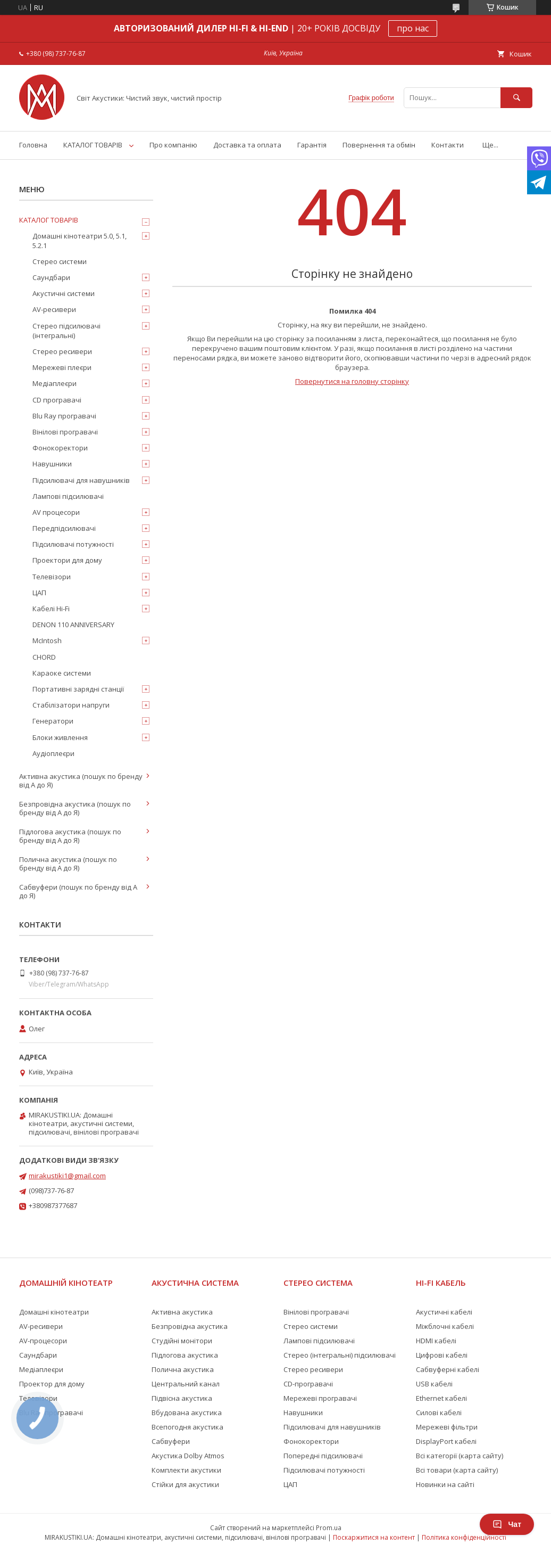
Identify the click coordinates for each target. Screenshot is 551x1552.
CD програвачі (56, 400)
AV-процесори (43, 1340)
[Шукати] (516, 97)
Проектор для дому (52, 1384)
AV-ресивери (54, 309)
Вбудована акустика (187, 1412)
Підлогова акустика (185, 1355)
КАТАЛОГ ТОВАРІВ (92, 145)
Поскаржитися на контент (374, 1537)
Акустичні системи (63, 293)
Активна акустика (182, 1312)
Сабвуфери (171, 1441)
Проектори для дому (67, 560)
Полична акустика (183, 1369)
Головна (33, 145)
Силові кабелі (439, 1412)
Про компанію (173, 145)
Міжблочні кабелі (445, 1326)
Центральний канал (186, 1384)
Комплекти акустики (186, 1470)
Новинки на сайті (445, 1484)
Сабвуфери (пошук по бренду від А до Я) (78, 891)
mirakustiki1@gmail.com (67, 1175)
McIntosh (47, 640)
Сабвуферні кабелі (447, 1369)
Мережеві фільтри (447, 1427)
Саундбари (51, 277)
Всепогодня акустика (187, 1427)
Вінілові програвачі (65, 432)
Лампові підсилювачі (68, 496)
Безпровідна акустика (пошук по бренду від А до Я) (75, 808)
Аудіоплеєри (53, 753)
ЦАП (39, 592)
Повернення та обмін (379, 145)
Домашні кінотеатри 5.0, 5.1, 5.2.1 (79, 240)
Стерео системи (59, 261)
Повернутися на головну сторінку (352, 381)
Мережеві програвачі (320, 1398)
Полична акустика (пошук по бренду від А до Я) (68, 864)
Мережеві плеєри (61, 367)
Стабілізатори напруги (71, 705)
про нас (413, 28)
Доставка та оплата (247, 145)
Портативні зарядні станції (78, 689)
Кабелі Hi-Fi (51, 608)
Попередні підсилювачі (323, 1455)
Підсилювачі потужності (73, 544)
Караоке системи (61, 673)
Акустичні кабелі (444, 1312)
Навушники (52, 464)
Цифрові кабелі (441, 1355)
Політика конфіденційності (464, 1537)
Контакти (447, 145)
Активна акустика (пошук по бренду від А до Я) (81, 780)
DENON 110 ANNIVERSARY (73, 624)
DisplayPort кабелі (446, 1441)
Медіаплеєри (54, 383)
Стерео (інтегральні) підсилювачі (339, 1355)
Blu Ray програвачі (64, 416)
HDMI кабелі (436, 1340)
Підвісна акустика (182, 1398)
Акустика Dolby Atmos (188, 1455)
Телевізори (51, 576)
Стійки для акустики (185, 1484)
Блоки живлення (60, 737)
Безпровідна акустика (190, 1326)
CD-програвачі (308, 1384)
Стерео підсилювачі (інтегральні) (66, 330)
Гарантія (312, 145)
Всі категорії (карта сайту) (459, 1455)
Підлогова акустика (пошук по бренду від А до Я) (70, 836)
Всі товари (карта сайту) (457, 1470)
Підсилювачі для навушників (81, 480)
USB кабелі (434, 1384)
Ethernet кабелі (441, 1398)
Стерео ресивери (62, 351)
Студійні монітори (182, 1340)
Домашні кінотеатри (54, 1312)
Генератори (52, 721)
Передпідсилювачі (64, 528)
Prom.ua (328, 1527)
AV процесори (56, 512)
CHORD (44, 657)
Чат (506, 1524)
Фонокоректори (60, 448)
